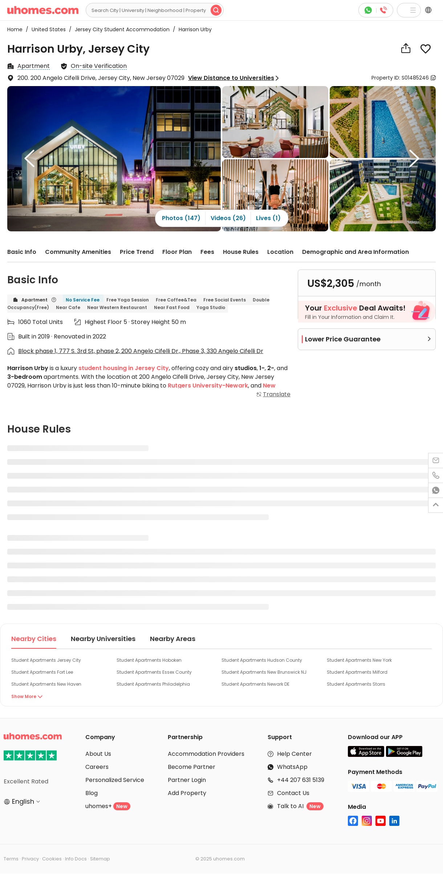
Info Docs (76, 858)
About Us (98, 754)
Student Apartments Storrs (356, 684)
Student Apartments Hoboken (149, 660)
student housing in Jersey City (123, 368)
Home (15, 29)
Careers (97, 767)
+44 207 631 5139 (300, 780)
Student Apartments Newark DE (255, 684)
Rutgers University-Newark (208, 385)
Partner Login (187, 780)
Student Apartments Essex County (154, 672)
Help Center (294, 754)
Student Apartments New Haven (46, 684)
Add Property (187, 793)
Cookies (52, 858)
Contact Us (293, 793)
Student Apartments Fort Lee (42, 672)
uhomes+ (107, 806)
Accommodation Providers (206, 754)
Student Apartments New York (359, 660)
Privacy (30, 858)
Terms (11, 858)
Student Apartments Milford (357, 672)
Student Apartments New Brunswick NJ (264, 672)
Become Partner (191, 767)
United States (46, 29)
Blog (91, 793)
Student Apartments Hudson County (262, 660)
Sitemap (100, 858)
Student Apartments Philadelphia (153, 684)
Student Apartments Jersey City (46, 660)
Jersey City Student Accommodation (120, 29)
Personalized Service (114, 780)
